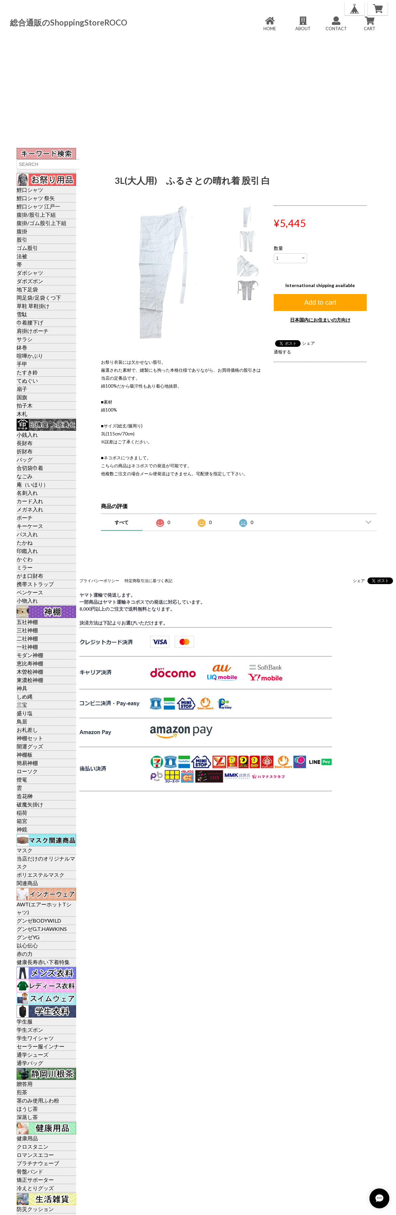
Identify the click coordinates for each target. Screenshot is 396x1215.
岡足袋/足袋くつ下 (39, 297)
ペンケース (30, 592)
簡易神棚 (27, 763)
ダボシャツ (30, 272)
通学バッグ (30, 1063)
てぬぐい (27, 380)
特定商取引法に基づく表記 (148, 580)
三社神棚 (27, 630)
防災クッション (35, 1209)
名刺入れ (27, 493)
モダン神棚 (30, 655)
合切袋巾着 (30, 468)
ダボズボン (30, 281)
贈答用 (25, 1084)
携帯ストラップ (35, 584)
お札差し (27, 729)
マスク (25, 850)
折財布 (25, 451)
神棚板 (25, 754)
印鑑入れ (27, 551)
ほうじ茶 (27, 1108)
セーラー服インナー (40, 1046)
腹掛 (22, 231)
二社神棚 (27, 638)
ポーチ (25, 517)
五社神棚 (27, 622)
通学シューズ (33, 1054)
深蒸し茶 (27, 1117)
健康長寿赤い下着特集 (43, 962)
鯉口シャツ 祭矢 (36, 198)
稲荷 (22, 812)
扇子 (22, 389)
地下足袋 (27, 289)
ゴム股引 (27, 248)
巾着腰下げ (30, 322)
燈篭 (22, 779)
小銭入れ (27, 434)
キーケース (30, 526)
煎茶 (22, 1092)
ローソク (27, 771)
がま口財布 (30, 575)
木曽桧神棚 (30, 671)
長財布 (25, 443)
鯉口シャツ (30, 190)
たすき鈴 (27, 372)
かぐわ (25, 559)
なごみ (25, 476)
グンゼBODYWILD (39, 920)
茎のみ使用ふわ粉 (38, 1100)
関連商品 (27, 883)
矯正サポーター (35, 1180)
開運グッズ (30, 746)
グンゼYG (28, 937)
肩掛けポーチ (33, 331)
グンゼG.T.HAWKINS (42, 929)
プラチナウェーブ (38, 1163)
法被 (22, 256)
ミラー (25, 567)
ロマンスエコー (35, 1155)
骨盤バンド (30, 1171)
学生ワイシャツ (35, 1038)
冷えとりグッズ (35, 1188)
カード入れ (30, 501)
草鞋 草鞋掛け (33, 306)
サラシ (25, 339)
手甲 (22, 364)
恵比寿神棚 (30, 663)
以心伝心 (27, 945)
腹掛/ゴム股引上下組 (41, 223)
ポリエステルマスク (40, 875)
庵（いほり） (33, 484)
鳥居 (22, 721)
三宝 (22, 705)
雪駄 (22, 314)
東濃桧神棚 (30, 680)
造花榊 (25, 796)
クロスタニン (33, 1146)
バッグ (25, 459)
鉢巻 (22, 347)
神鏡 (22, 829)
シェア (308, 343)
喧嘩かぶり (30, 355)
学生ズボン (30, 1029)
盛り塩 (25, 713)
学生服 (25, 1021)
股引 (22, 239)
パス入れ (27, 534)
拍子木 (25, 405)
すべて (122, 522)
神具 (22, 688)
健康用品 (27, 1138)
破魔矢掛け (30, 804)
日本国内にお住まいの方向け (320, 320)
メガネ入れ (30, 509)
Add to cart (320, 302)
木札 (22, 414)
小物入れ (27, 600)
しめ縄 (25, 696)
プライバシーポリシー (99, 580)
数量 (278, 248)
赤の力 (25, 953)
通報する (282, 351)
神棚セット (30, 738)
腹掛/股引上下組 (36, 214)
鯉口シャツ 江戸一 (38, 206)
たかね (25, 542)
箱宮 (22, 821)
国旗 (22, 397)
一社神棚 (27, 647)
